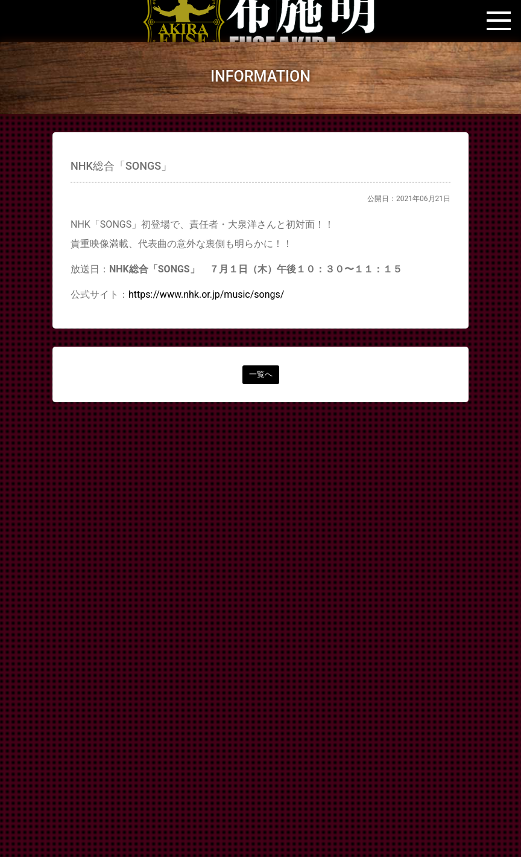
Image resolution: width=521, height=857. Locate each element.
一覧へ (261, 374)
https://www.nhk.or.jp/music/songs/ (206, 294)
